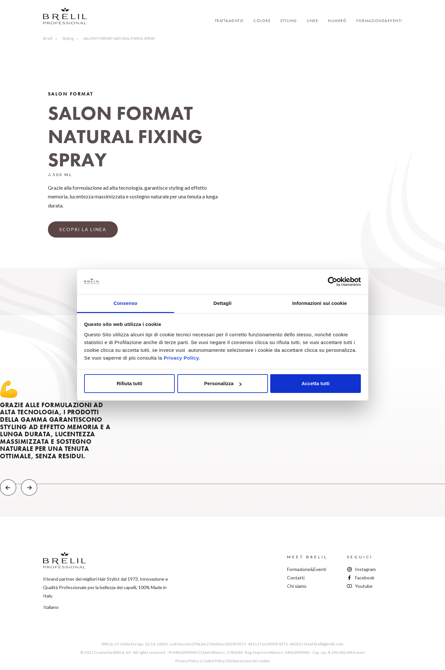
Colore (262, 20)
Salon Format (71, 94)
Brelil (47, 38)
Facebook (364, 577)
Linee (312, 20)
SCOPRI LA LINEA (82, 229)
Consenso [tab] (125, 303)
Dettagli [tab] (223, 303)
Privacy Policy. (182, 358)
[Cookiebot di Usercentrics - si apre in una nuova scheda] (332, 282)
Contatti (296, 577)
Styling (288, 20)
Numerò (337, 20)
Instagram (365, 569)
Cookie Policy (213, 660)
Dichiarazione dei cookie (249, 660)
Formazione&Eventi (379, 20)
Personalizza (222, 383)
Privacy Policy (187, 660)
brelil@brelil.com (328, 644)
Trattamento (229, 20)
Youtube (364, 586)
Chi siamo (296, 586)
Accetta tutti (316, 383)
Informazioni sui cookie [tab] (319, 303)
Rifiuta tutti (129, 383)
